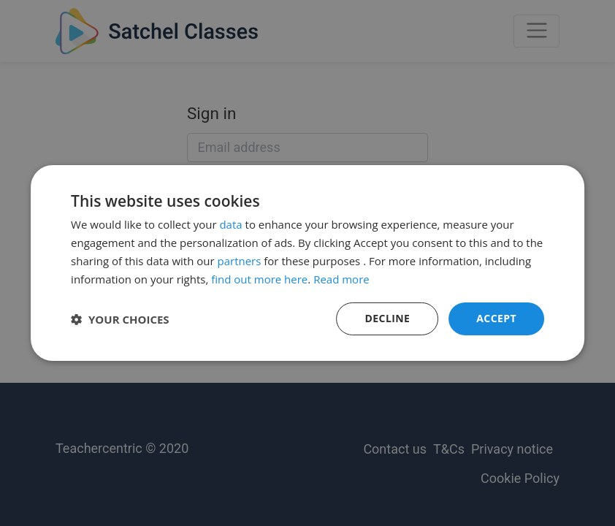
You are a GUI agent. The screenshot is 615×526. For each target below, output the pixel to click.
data (230, 224)
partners (239, 261)
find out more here (259, 279)
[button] (120, 319)
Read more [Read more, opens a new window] (341, 279)
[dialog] (307, 263)
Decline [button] (387, 318)
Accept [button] (496, 318)
